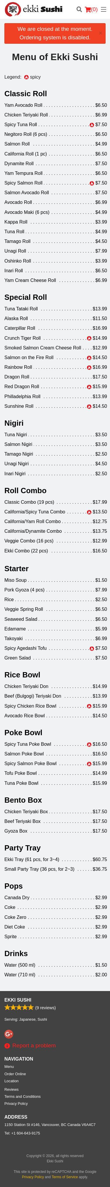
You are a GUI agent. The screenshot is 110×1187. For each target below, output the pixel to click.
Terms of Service (65, 1177)
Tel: (22, 1133)
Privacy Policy (16, 1103)
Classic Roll (25, 93)
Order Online (15, 1074)
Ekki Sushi (17, 999)
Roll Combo (25, 490)
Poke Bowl (23, 732)
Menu (9, 1066)
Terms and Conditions (22, 1096)
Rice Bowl (22, 675)
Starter (16, 568)
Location (11, 1081)
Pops (13, 886)
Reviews (11, 1089)
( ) (91, 9)
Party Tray (22, 848)
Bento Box (23, 800)
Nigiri (13, 423)
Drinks (16, 953)
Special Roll (25, 297)
